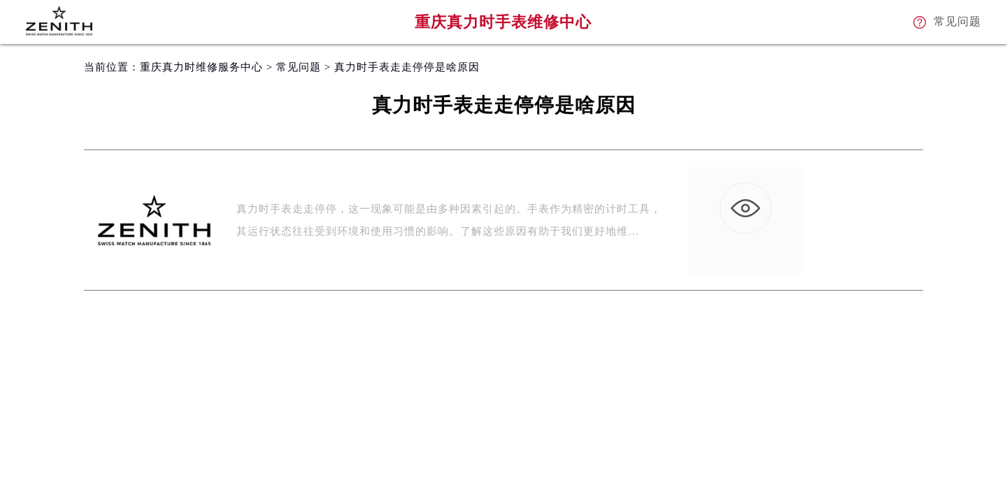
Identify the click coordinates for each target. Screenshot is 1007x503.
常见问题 (298, 67)
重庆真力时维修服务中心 (201, 67)
